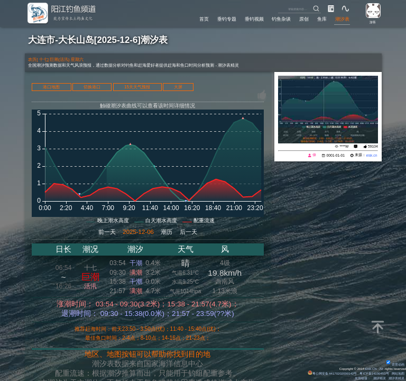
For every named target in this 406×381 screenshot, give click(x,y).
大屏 (178, 87)
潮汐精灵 (379, 378)
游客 (373, 22)
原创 (304, 19)
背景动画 (395, 364)
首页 (204, 19)
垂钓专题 (226, 19)
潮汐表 (342, 19)
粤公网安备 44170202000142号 (333, 373)
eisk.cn (371, 155)
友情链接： (363, 378)
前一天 (107, 232)
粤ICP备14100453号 (374, 373)
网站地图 (398, 373)
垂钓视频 (254, 19)
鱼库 (322, 19)
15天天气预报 (137, 87)
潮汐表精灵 (396, 378)
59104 (373, 146)
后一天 (188, 232)
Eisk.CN (371, 368)
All (381, 368)
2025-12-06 (138, 232)
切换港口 (92, 87)
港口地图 (51, 87)
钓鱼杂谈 (281, 19)
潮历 (166, 232)
